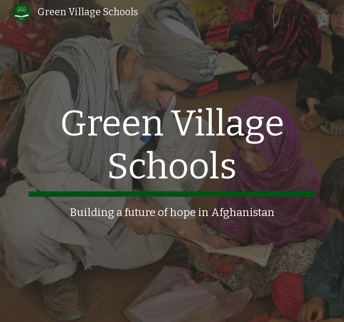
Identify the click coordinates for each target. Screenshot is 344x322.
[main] (171, 160)
